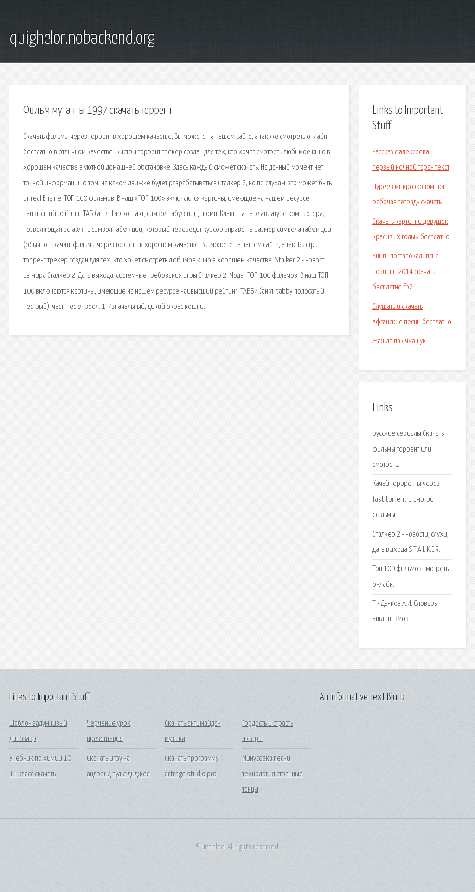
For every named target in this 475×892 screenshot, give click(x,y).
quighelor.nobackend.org (82, 38)
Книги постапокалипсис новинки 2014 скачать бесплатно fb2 (405, 271)
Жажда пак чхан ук (399, 341)
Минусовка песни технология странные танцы (272, 774)
